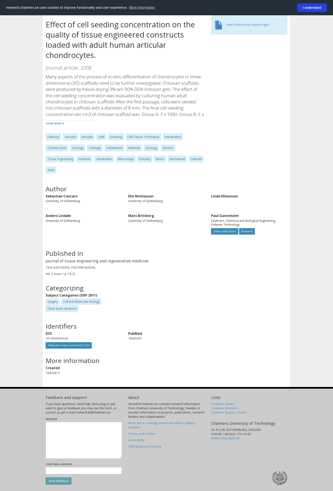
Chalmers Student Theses (228, 412)
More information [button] (142, 7)
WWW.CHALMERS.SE (225, 438)
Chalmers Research (224, 408)
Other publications (224, 231)
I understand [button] (312, 7)
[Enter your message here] (84, 440)
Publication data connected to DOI (68, 345)
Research (247, 231)
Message (51, 419)
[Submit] (58, 481)
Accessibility (136, 440)
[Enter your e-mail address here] (84, 470)
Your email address (59, 464)
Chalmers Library (222, 404)
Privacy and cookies (141, 434)
